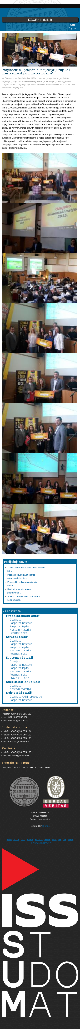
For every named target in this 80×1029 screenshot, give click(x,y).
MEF (70, 839)
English (72, 28)
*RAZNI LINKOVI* (42, 842)
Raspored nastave (20, 623)
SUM (9, 839)
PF (31, 842)
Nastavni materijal (20, 629)
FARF (30, 839)
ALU (23, 839)
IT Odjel (46, 826)
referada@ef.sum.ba (18, 741)
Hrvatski (72, 25)
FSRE (47, 839)
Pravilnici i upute (19, 678)
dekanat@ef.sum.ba (18, 720)
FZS (54, 839)
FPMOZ (39, 839)
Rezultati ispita (18, 633)
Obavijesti (15, 619)
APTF (16, 839)
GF (64, 839)
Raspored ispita (19, 626)
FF (59, 839)
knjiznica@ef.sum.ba (18, 755)
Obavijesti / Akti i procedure (26, 696)
